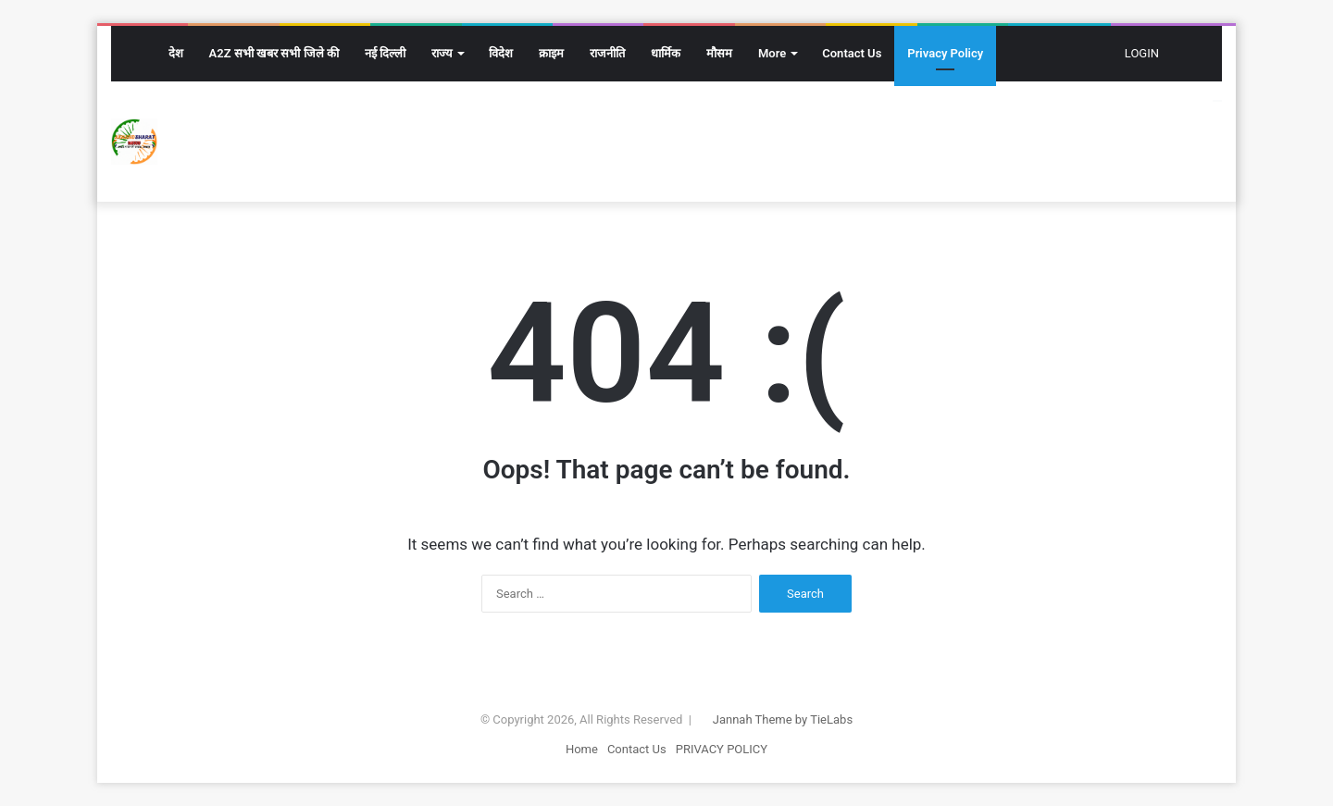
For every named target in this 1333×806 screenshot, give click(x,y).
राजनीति (607, 53)
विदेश (501, 53)
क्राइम (551, 53)
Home (582, 749)
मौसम (719, 53)
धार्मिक (665, 53)
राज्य (442, 53)
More (772, 53)
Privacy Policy (945, 53)
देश (175, 53)
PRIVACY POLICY (721, 749)
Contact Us (851, 53)
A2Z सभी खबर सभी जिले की (274, 53)
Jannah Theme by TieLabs (783, 719)
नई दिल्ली (385, 53)
